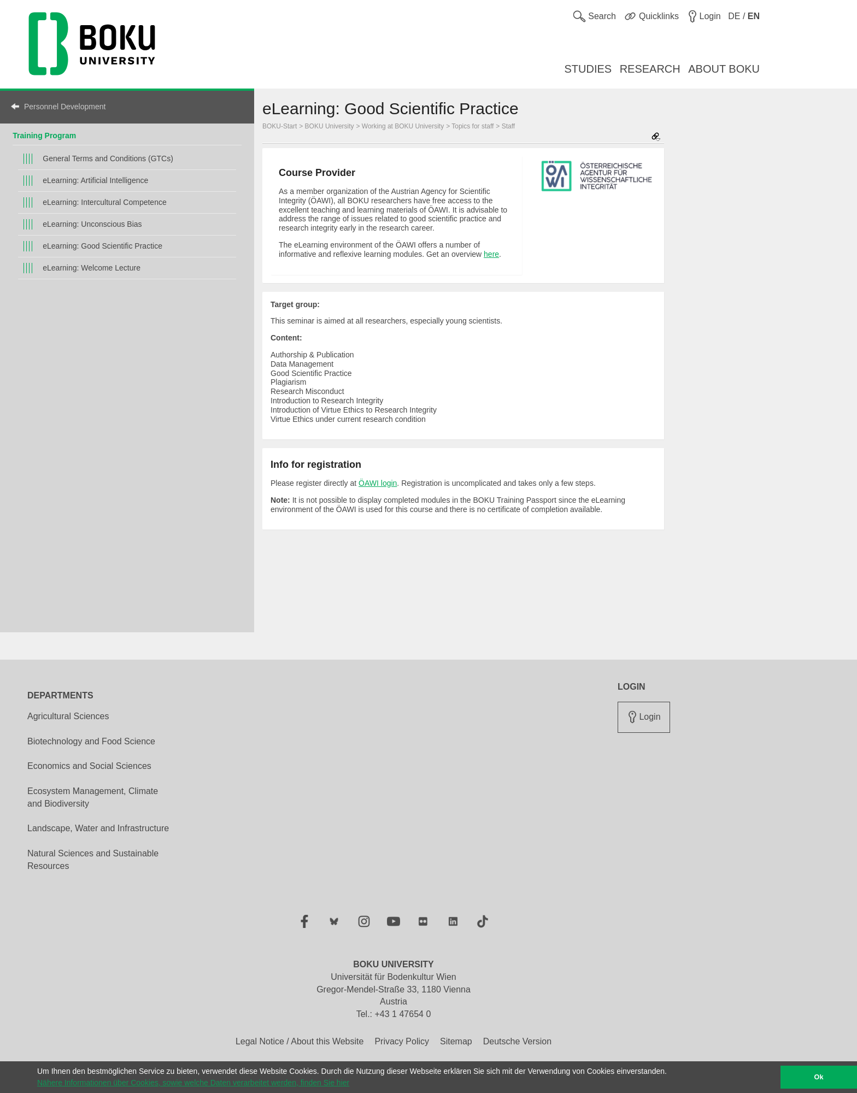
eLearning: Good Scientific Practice (102, 246)
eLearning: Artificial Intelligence (95, 180)
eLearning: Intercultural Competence (104, 202)
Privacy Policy (401, 1041)
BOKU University (329, 126)
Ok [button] (819, 1077)
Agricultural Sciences (68, 716)
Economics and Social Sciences (89, 766)
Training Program (44, 135)
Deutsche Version (517, 1041)
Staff (508, 126)
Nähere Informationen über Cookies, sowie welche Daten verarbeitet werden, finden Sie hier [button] (193, 1082)
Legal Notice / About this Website (300, 1041)
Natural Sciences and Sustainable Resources (93, 860)
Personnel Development (64, 106)
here (491, 254)
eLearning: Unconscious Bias (92, 224)
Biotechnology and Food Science (91, 741)
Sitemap (456, 1041)
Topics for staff (472, 126)
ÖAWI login (378, 483)
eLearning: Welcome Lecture (91, 267)
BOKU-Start (279, 126)
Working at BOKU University (403, 126)
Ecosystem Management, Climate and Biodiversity (92, 797)
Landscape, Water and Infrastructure (98, 828)
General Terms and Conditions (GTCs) (108, 158)
